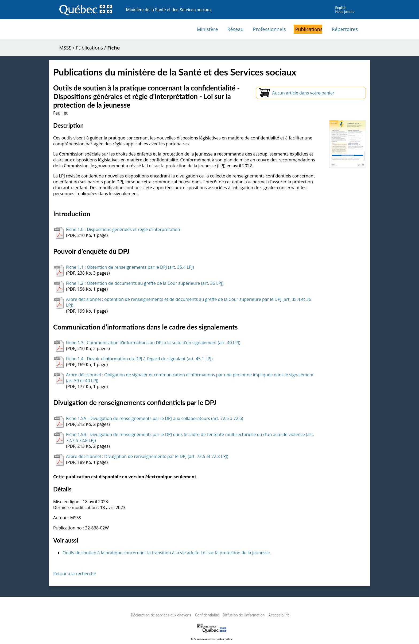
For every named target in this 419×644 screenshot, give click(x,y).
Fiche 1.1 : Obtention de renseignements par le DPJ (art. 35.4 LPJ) (130, 267)
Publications (308, 29)
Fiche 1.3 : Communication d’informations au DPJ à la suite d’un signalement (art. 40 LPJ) (153, 343)
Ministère (207, 29)
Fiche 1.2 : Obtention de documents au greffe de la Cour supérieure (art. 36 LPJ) (144, 283)
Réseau (235, 29)
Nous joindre (344, 12)
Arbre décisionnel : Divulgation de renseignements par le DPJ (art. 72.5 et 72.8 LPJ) (147, 456)
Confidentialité (207, 615)
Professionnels (269, 29)
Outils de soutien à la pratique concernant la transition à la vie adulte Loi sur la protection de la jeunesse (166, 553)
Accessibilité (278, 615)
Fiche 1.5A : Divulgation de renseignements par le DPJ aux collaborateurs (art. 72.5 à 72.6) (154, 418)
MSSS (65, 47)
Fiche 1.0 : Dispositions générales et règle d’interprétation (123, 229)
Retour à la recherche (74, 574)
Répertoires (345, 29)
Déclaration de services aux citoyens (161, 615)
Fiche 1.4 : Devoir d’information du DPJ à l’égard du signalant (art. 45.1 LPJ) (139, 359)
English (340, 8)
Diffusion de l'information (244, 615)
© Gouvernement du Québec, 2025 (211, 639)
